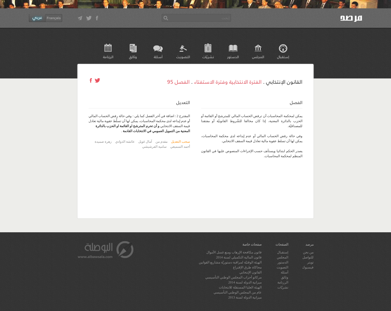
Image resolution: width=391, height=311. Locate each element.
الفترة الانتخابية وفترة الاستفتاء (228, 81)
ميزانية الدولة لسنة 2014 (245, 282)
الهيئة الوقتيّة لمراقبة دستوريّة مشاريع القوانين (230, 262)
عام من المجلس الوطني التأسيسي (238, 292)
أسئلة (158, 56)
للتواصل (308, 257)
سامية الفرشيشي (154, 147)
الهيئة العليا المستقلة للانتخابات (240, 287)
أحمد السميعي (180, 147)
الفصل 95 (178, 81)
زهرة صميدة (103, 142)
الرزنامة (108, 56)
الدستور (233, 56)
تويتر (310, 262)
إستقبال (283, 56)
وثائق (133, 56)
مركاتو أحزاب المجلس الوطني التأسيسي (233, 277)
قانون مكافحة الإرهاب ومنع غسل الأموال (234, 252)
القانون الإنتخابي (250, 272)
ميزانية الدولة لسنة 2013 (245, 297)
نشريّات (208, 56)
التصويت (183, 56)
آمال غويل (145, 142)
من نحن (308, 252)
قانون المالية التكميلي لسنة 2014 (239, 257)
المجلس (258, 56)
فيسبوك (308, 267)
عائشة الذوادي (125, 142)
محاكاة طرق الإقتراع (247, 267)
